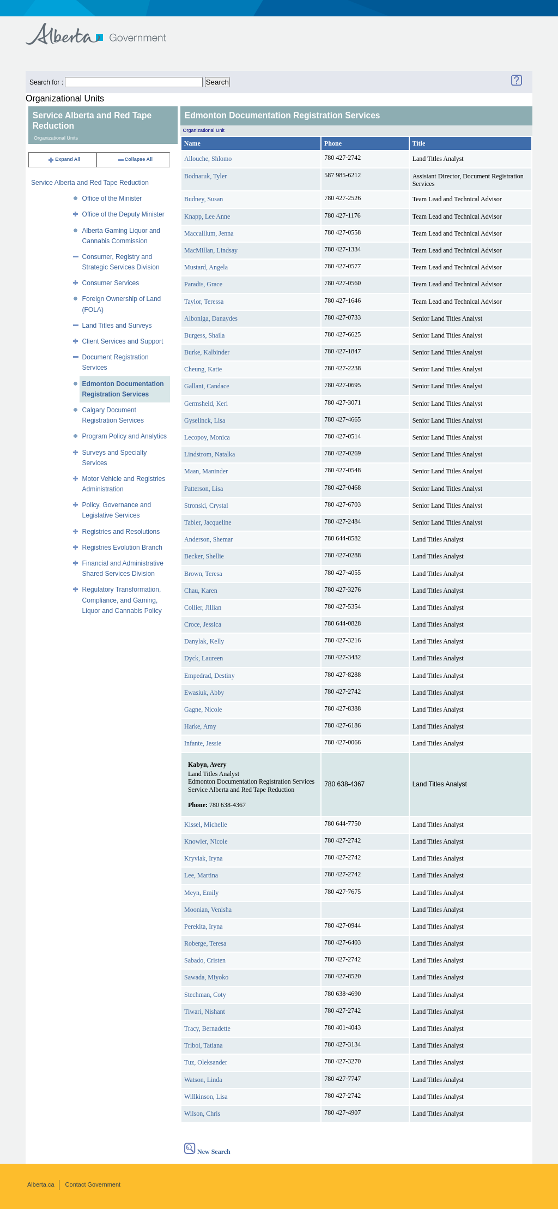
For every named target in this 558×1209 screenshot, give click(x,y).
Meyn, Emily (201, 893)
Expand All (63, 159)
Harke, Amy (200, 726)
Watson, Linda (203, 1080)
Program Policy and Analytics (124, 436)
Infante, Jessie (202, 743)
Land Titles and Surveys (117, 325)
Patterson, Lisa (203, 488)
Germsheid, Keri (206, 403)
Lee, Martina (201, 875)
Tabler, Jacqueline (208, 522)
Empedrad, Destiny (209, 675)
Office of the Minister (112, 198)
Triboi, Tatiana (203, 1045)
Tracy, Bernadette (207, 1028)
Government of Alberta (105, 28)
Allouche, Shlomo (208, 159)
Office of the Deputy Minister (123, 214)
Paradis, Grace (203, 284)
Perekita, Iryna (203, 926)
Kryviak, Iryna (203, 858)
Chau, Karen (200, 590)
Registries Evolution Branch (122, 547)
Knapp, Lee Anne (207, 216)
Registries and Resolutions (121, 532)
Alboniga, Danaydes (211, 318)
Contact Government (93, 1184)
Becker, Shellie (204, 556)
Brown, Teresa (203, 574)
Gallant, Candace (206, 386)
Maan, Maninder (206, 471)
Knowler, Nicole (206, 841)
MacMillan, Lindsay (211, 250)
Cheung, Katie (203, 369)
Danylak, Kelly (204, 641)
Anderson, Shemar (208, 539)
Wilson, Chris (202, 1113)
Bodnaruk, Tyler (205, 176)
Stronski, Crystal (206, 505)
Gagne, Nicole (203, 709)
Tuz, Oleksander (205, 1062)
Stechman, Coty (205, 995)
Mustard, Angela (206, 267)
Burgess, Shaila (204, 335)
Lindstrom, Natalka (209, 454)
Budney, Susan (203, 199)
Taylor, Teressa (203, 301)
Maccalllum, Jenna (209, 233)
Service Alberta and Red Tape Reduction (90, 183)
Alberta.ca (40, 1184)
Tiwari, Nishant (204, 1011)
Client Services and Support (122, 341)
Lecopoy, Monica (207, 437)
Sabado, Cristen (205, 960)
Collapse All (135, 159)
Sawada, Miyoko (206, 977)
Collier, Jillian (202, 607)
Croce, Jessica (202, 624)
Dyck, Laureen (203, 658)
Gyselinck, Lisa (204, 420)
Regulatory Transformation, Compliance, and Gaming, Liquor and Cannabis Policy (122, 600)
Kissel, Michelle (205, 824)
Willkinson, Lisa (206, 1096)
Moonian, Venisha (208, 909)
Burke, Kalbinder (206, 352)
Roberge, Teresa (205, 943)
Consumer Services (111, 283)
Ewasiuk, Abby (204, 692)
